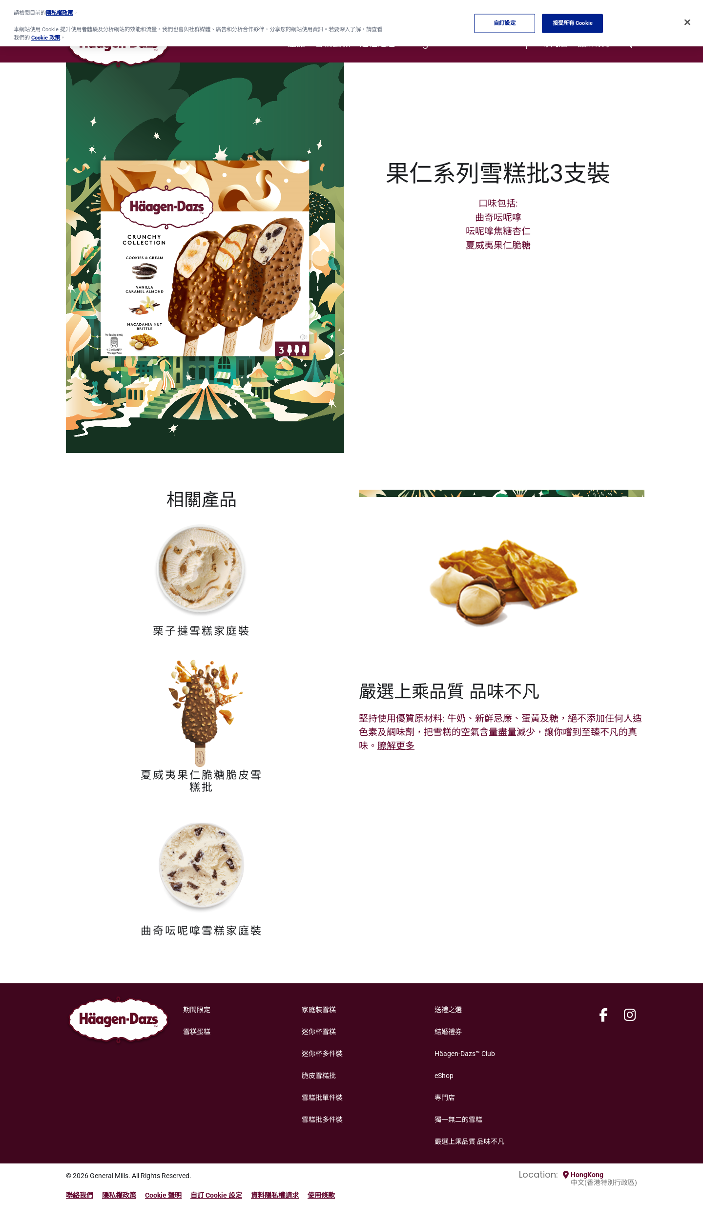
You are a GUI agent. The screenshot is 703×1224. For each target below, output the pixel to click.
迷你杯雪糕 (319, 1032)
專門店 (554, 43)
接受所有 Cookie (573, 19)
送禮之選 (377, 43)
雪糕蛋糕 (332, 43)
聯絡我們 (79, 1195)
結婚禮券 (448, 1032)
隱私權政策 (119, 1195)
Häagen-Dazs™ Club (449, 43)
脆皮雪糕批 (319, 1075)
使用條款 (321, 1195)
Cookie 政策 (45, 34)
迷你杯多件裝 (322, 1054)
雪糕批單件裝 (322, 1097)
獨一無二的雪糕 (458, 1119)
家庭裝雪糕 (319, 1010)
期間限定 (196, 1010)
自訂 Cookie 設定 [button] (216, 1195)
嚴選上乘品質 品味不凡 (469, 1141)
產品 (296, 43)
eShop (518, 43)
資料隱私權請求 (275, 1195)
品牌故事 (595, 43)
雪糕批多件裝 (322, 1119)
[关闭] (687, 19)
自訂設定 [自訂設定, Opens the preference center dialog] (504, 19)
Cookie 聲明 (163, 1195)
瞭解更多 (395, 745)
